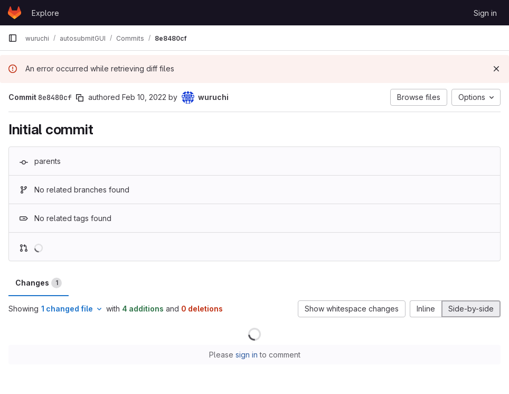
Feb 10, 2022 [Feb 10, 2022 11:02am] (144, 97)
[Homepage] (14, 12)
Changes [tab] (38, 283)
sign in (246, 354)
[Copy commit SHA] (79, 97)
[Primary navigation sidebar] (12, 38)
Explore (45, 12)
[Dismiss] (496, 68)
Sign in (485, 12)
